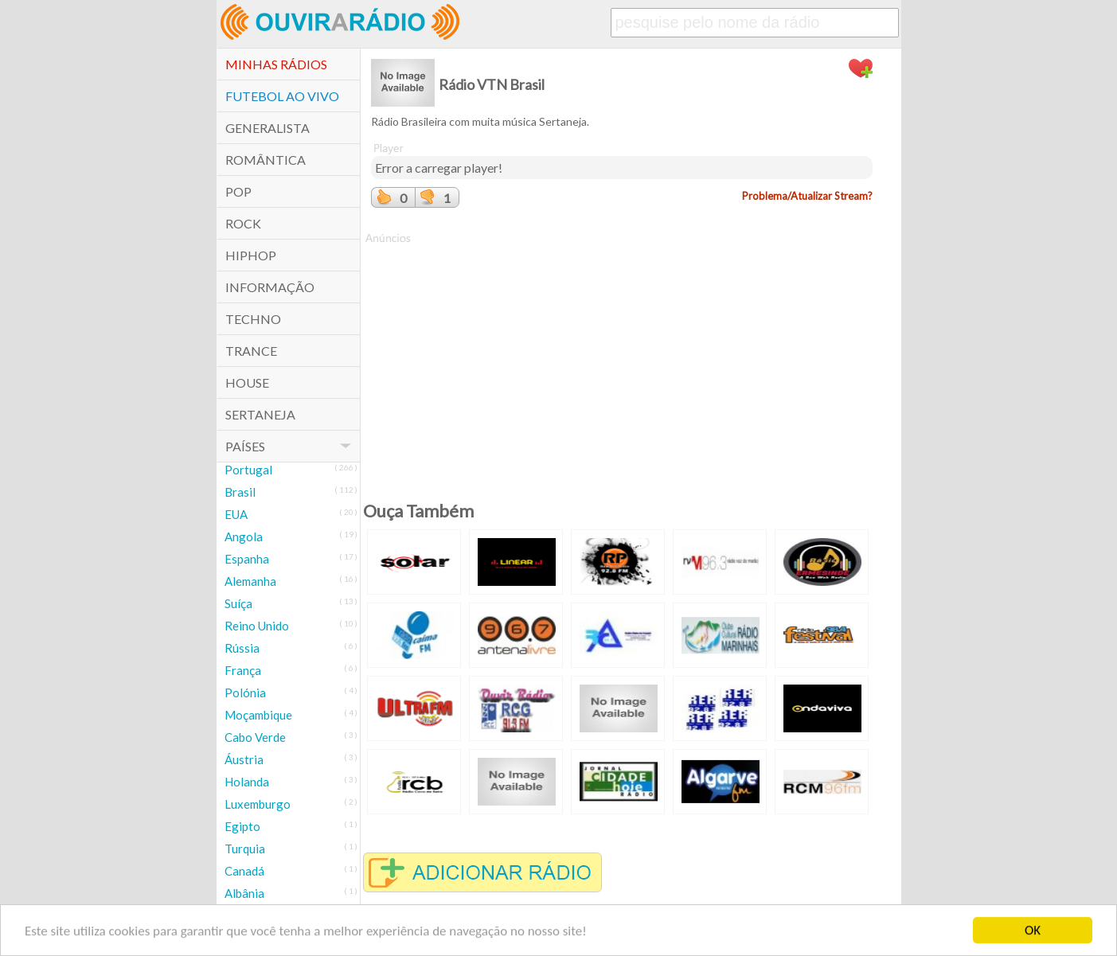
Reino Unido (257, 625)
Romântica (265, 159)
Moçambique (258, 715)
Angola (244, 536)
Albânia (244, 893)
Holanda (247, 782)
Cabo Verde (255, 737)
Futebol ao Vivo (282, 95)
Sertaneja (260, 414)
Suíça (238, 603)
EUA (236, 514)
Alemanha (250, 581)
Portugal (248, 469)
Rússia (242, 648)
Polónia (245, 692)
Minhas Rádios (276, 64)
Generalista (267, 127)
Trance (251, 350)
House (247, 382)
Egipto (242, 826)
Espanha (247, 559)
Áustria (244, 759)
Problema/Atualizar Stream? (807, 195)
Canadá (244, 871)
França (243, 670)
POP (238, 191)
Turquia (245, 848)
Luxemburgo (258, 804)
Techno (253, 318)
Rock (243, 223)
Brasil (240, 492)
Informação (269, 287)
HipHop (250, 255)
